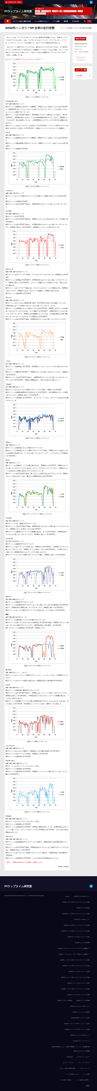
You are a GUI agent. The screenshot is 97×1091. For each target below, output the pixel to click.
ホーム (63, 28)
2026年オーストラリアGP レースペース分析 (77, 1029)
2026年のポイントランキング (81, 1041)
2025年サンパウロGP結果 (82, 943)
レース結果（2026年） (83, 1080)
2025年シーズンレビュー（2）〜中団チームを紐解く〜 (74, 954)
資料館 (66, 21)
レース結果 (55, 11)
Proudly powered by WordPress (14, 895)
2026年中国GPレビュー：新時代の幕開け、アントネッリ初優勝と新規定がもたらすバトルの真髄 (71, 1049)
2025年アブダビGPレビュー (82, 896)
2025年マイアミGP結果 (83, 1000)
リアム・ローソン (85, 1068)
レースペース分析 (46, 11)
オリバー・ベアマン (68, 1062)
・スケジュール (80, 57)
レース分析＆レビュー (42, 21)
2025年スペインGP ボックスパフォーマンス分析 (76, 966)
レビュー (37, 11)
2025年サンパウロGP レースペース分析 (78, 937)
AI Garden (75, 21)
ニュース (80, 11)
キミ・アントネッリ (84, 1062)
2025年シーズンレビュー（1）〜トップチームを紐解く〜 (74, 948)
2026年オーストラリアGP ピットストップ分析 (77, 1024)
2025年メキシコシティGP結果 (81, 1012)
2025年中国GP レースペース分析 (80, 1018)
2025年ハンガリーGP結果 (64, 1000)
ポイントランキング (40, 13)
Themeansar (40, 895)
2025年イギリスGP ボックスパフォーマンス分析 (76, 902)
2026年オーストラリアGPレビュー (80, 1035)
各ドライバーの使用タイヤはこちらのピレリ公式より (23, 59)
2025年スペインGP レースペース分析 (79, 971)
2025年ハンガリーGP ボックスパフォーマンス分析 (75, 989)
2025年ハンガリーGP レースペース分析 (78, 995)
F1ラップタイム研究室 (18, 11)
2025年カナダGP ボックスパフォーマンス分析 (77, 925)
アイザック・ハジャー (83, 1057)
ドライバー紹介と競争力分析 (22, 21)
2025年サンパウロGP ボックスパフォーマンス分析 (75, 931)
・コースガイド (80, 60)
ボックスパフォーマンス (70, 11)
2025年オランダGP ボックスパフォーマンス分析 (76, 914)
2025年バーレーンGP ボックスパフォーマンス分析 (75, 977)
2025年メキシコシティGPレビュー (80, 1006)
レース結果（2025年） (65, 1080)
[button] (85, 21)
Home (67, 896)
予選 (61, 11)
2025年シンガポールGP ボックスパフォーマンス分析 (75, 960)
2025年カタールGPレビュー (82, 919)
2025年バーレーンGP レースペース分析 (78, 983)
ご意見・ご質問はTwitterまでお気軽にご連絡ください (24, 862)
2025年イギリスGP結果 (83, 908)
